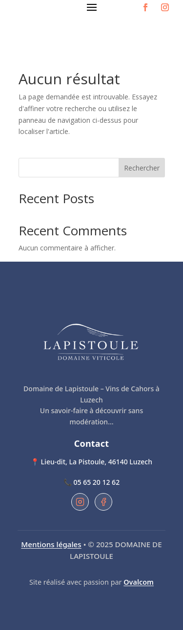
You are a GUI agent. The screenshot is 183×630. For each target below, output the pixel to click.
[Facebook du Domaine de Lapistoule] (103, 502)
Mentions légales (51, 544)
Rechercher (142, 167)
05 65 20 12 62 (97, 482)
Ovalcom (138, 582)
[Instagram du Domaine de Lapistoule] (80, 502)
